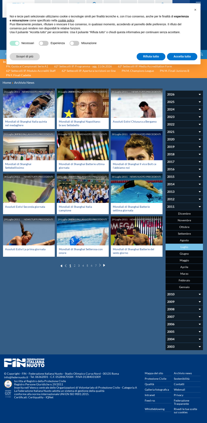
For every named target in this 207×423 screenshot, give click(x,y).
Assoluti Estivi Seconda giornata (25, 206)
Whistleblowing (155, 409)
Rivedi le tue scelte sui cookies (185, 410)
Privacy (178, 395)
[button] (195, 9)
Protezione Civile (155, 378)
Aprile (184, 267)
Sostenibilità (181, 378)
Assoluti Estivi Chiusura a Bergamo (135, 121)
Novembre (184, 220)
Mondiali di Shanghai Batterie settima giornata (131, 208)
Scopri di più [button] (24, 56)
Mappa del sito (154, 373)
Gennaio (184, 287)
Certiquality (35, 397)
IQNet (49, 397)
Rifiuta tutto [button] (151, 56)
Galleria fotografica (157, 389)
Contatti (179, 384)
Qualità (149, 384)
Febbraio (184, 280)
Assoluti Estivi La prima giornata (25, 249)
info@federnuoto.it (16, 377)
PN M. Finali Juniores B (174, 70)
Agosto (184, 240)
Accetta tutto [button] (182, 56)
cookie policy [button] (66, 20)
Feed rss (150, 400)
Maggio (184, 260)
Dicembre (184, 213)
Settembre (184, 233)
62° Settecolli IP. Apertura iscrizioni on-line (89, 70)
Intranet (150, 395)
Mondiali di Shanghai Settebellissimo (18, 165)
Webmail (179, 389)
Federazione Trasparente (181, 402)
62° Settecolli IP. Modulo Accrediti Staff (31, 70)
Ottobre (184, 227)
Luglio (184, 247)
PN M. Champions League (138, 70)
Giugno (184, 253)
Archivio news (183, 373)
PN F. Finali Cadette (18, 75)
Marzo (184, 273)
